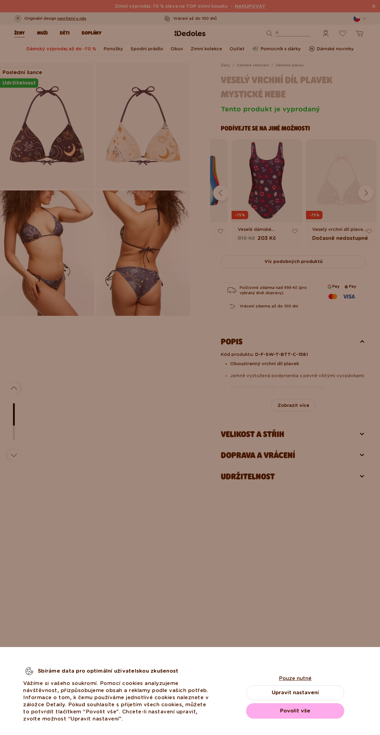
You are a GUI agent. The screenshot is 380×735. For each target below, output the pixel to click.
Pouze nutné (295, 678)
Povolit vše (295, 711)
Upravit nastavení (295, 692)
